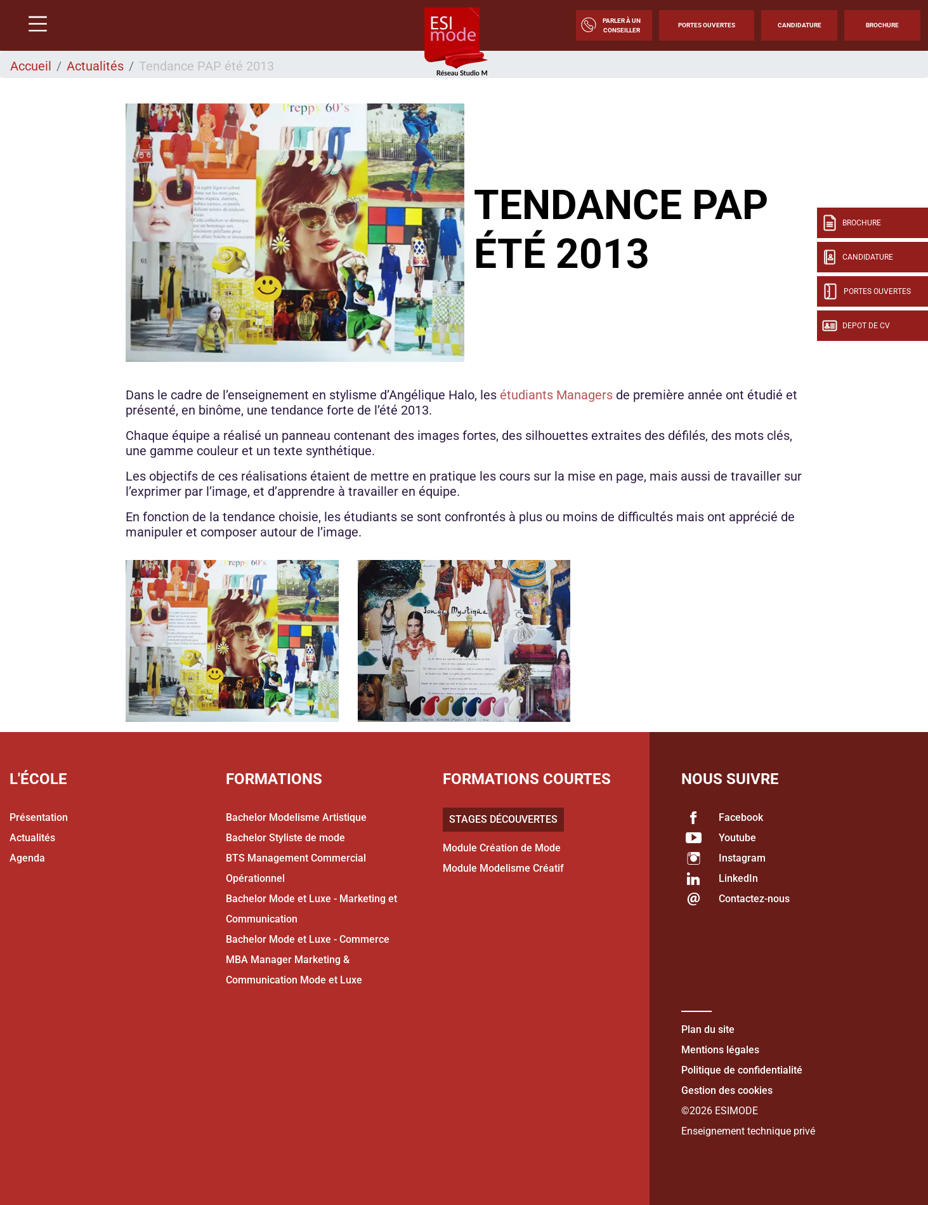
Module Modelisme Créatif (503, 868)
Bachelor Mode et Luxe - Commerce (307, 939)
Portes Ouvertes (706, 25)
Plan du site (708, 1029)
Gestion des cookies (727, 1090)
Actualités (95, 66)
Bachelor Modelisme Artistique (296, 817)
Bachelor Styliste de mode (285, 838)
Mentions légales (720, 1050)
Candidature (799, 25)
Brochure (882, 25)
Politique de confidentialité (741, 1070)
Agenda (27, 858)
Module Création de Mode (502, 848)
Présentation (39, 817)
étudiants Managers (556, 395)
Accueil (30, 66)
